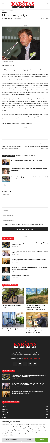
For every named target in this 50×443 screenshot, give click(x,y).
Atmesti (28, 439)
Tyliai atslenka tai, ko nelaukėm (20, 275)
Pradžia (3, 10)
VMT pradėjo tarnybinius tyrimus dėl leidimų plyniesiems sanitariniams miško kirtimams (36, 307)
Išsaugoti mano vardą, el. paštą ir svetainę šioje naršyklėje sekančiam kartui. (24, 224)
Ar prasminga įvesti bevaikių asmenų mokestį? (26, 160)
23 (47, 18)
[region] (25, 431)
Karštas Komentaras (7, 18)
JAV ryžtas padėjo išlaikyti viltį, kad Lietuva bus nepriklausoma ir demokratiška (11, 148)
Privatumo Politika (8, 435)
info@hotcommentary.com (31, 358)
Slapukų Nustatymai (11, 439)
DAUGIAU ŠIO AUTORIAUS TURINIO (25, 156)
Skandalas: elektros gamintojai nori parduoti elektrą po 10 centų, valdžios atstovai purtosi (29, 376)
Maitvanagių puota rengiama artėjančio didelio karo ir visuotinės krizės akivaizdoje (27, 392)
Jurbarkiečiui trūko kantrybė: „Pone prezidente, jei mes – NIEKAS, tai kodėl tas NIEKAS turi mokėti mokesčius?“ (28, 384)
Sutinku (42, 439)
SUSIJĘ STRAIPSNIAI (8, 156)
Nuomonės (9, 10)
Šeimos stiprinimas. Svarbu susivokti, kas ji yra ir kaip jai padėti (36, 147)
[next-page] (5, 185)
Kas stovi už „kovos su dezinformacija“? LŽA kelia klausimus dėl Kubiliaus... (34, 331)
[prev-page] (3, 185)
